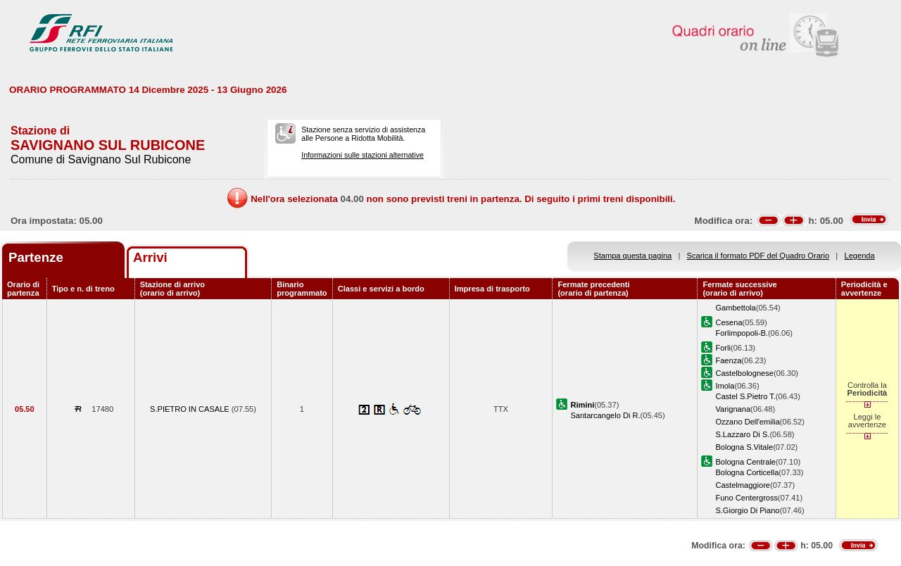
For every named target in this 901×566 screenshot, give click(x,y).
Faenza (728, 360)
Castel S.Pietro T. (745, 396)
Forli (723, 348)
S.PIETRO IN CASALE (191, 409)
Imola (724, 386)
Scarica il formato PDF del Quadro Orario (758, 255)
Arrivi (150, 257)
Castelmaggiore (742, 485)
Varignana (732, 409)
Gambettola (735, 307)
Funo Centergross (746, 497)
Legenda (860, 255)
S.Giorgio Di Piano (747, 510)
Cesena (728, 322)
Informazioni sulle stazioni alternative (362, 155)
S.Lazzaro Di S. (742, 434)
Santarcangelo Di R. (605, 415)
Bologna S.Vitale (744, 447)
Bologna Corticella (747, 472)
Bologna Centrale (745, 462)
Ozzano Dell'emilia (747, 421)
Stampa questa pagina (632, 255)
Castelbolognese (744, 373)
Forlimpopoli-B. (741, 333)
